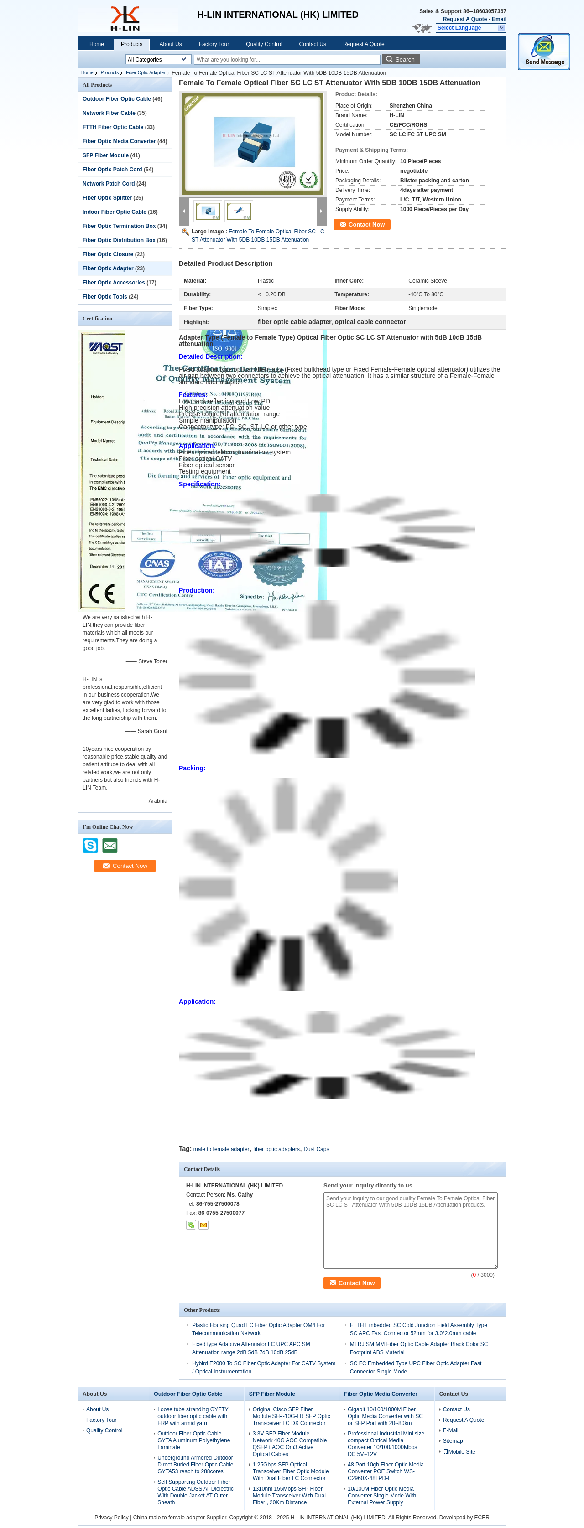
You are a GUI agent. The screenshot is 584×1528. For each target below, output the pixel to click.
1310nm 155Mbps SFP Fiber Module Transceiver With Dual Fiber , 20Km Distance (289, 1496)
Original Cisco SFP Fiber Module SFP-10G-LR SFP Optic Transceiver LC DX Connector (291, 1416)
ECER (481, 1517)
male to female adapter (221, 1149)
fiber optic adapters (276, 1149)
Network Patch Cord (109, 184)
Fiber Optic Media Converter (119, 141)
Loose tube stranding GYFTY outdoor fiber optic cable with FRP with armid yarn (192, 1416)
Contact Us (312, 44)
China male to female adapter (169, 1517)
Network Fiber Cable (109, 113)
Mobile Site (459, 1452)
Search (405, 59)
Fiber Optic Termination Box (119, 226)
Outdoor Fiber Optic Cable (117, 99)
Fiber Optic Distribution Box (119, 240)
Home (96, 44)
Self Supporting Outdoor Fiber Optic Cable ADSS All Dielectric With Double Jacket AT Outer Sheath (195, 1492)
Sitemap (453, 1441)
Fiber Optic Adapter (145, 72)
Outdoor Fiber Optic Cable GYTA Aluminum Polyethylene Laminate (193, 1440)
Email (499, 19)
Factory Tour (214, 44)
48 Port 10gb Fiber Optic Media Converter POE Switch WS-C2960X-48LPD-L (386, 1471)
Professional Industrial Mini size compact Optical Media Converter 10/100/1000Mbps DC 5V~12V (386, 1443)
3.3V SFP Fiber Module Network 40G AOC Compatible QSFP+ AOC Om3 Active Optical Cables (290, 1443)
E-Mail (451, 1430)
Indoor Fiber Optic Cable (114, 212)
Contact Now (367, 224)
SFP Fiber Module (106, 155)
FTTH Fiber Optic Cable (113, 127)
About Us (170, 44)
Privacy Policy (111, 1517)
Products (131, 44)
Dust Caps (316, 1149)
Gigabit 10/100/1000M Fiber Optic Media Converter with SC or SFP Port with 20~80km (385, 1416)
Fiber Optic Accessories (114, 282)
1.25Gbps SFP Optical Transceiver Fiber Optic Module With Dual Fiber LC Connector (291, 1471)
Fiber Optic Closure (108, 254)
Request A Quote (465, 19)
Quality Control (264, 44)
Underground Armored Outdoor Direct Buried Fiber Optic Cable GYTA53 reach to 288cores (195, 1465)
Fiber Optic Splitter (107, 198)
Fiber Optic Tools (105, 297)
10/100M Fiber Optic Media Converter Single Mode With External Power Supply (382, 1496)
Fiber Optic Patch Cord (112, 169)
